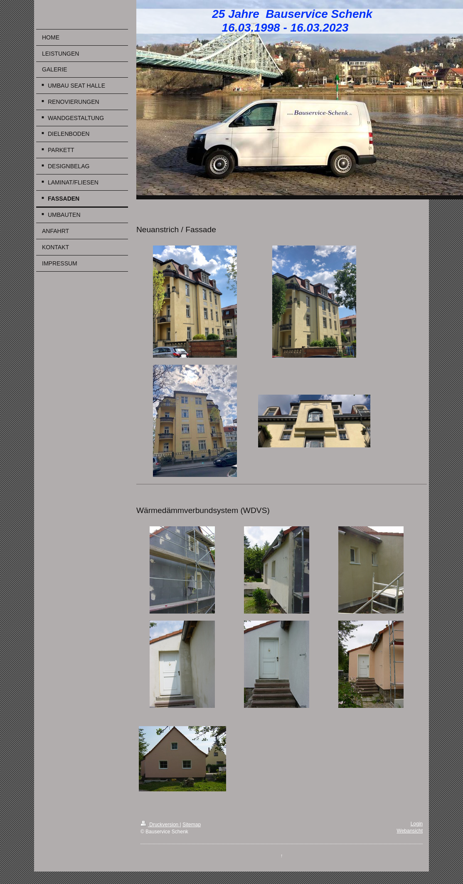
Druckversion (160, 825)
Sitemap (191, 825)
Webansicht (410, 831)
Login (417, 824)
